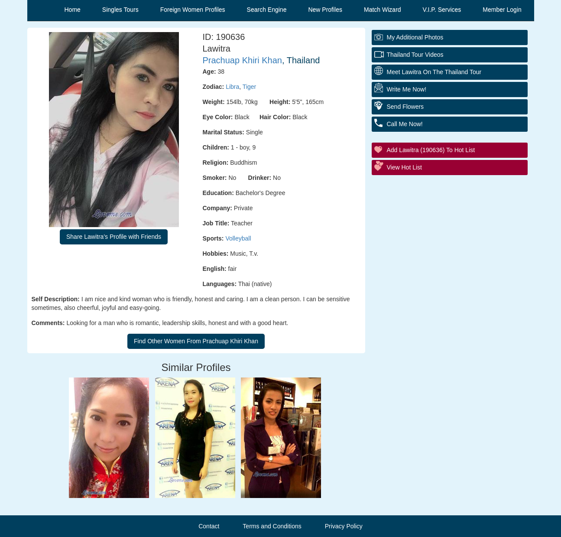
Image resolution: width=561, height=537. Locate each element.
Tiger (249, 86)
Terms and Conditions (272, 526)
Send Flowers (405, 106)
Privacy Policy (344, 526)
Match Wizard (382, 9)
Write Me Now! (407, 89)
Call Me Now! (405, 123)
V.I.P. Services (442, 9)
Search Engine (267, 9)
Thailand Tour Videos (415, 54)
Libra (232, 86)
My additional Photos (415, 37)
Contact (208, 526)
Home (73, 9)
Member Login (502, 9)
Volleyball (238, 238)
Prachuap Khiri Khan (242, 60)
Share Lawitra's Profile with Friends (113, 236)
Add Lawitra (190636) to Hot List (431, 149)
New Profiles (325, 9)
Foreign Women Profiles (192, 9)
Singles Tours (120, 9)
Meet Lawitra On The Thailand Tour (434, 71)
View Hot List (404, 167)
